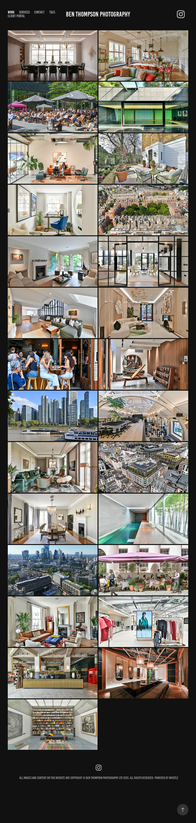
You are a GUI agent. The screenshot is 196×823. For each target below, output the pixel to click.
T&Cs (52, 12)
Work (11, 12)
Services (24, 12)
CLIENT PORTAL (16, 16)
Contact (39, 12)
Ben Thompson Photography (98, 14)
